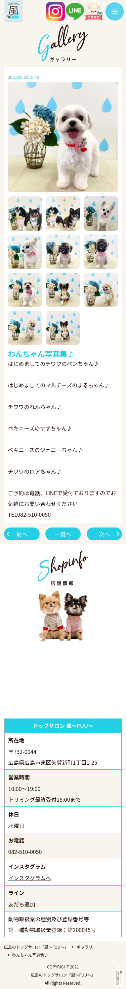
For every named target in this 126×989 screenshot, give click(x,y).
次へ (104, 534)
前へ (21, 534)
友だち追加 (21, 904)
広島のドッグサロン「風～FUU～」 (36, 947)
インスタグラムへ (29, 878)
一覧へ (63, 534)
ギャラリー (87, 947)
